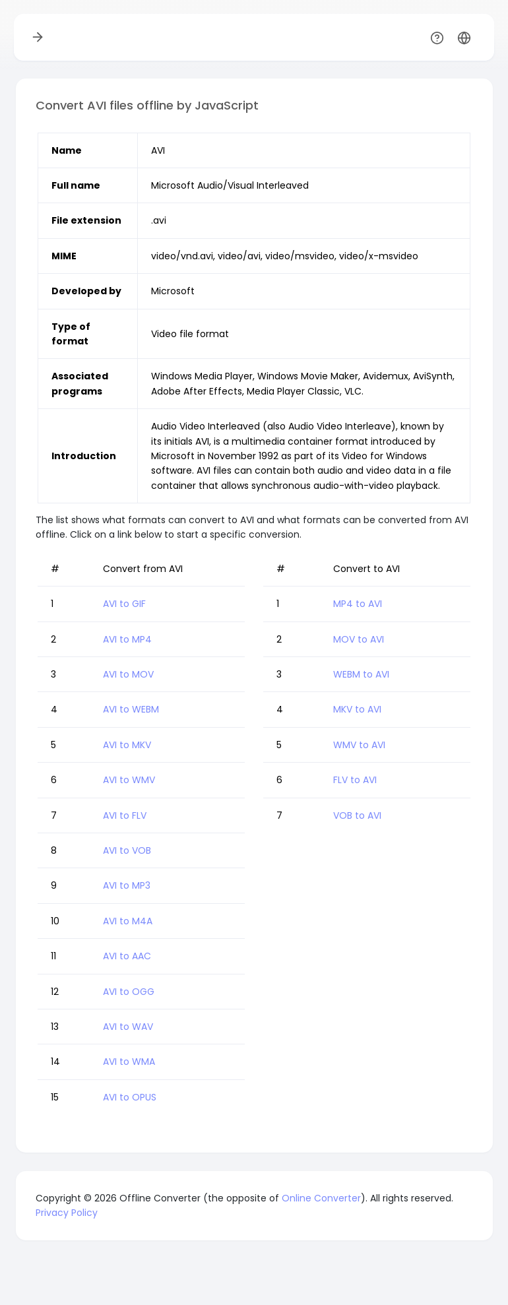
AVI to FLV (124, 815)
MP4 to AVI (357, 603)
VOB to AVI (357, 815)
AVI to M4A (127, 921)
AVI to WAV (128, 1026)
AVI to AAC (127, 956)
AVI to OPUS (129, 1097)
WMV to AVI (359, 744)
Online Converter (321, 1198)
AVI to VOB (127, 850)
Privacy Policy (67, 1212)
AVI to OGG (128, 991)
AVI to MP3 (126, 885)
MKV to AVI (357, 709)
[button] (464, 37)
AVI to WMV (129, 779)
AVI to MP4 (127, 639)
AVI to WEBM (131, 709)
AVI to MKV (127, 744)
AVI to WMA (129, 1061)
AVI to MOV (128, 674)
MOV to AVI (358, 639)
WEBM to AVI (361, 674)
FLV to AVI (355, 779)
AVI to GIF (124, 603)
